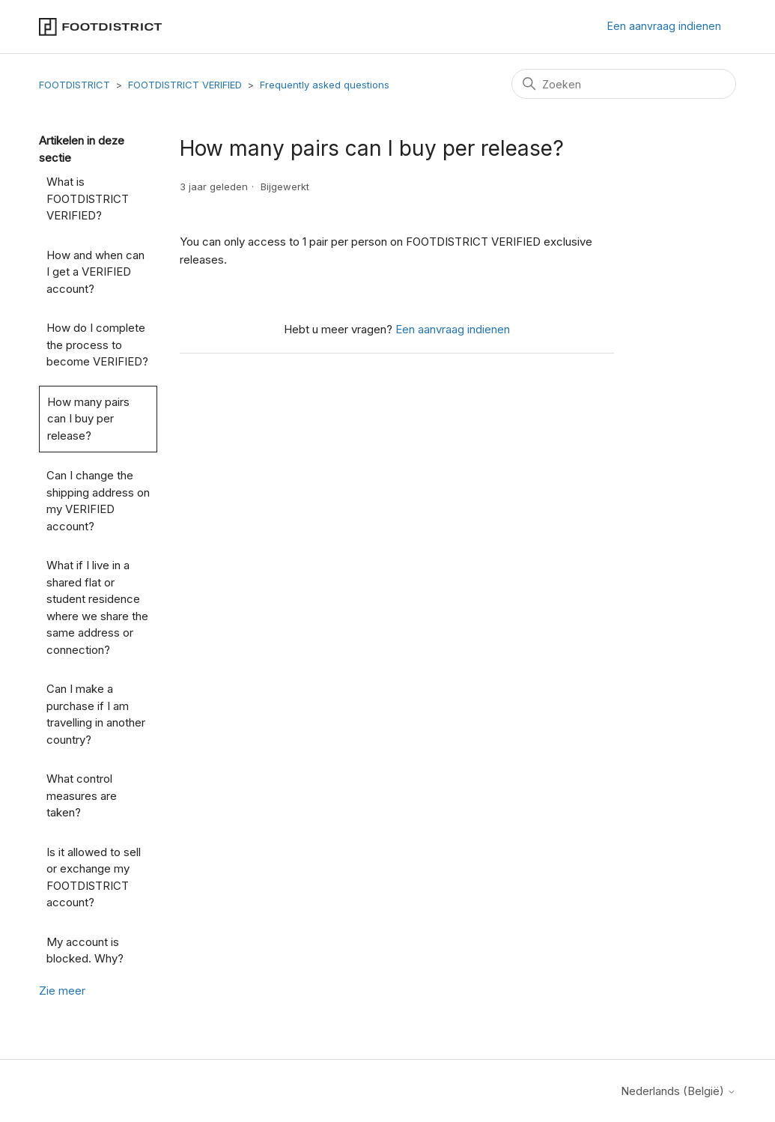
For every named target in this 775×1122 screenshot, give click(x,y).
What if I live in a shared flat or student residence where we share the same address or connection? (97, 607)
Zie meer (62, 990)
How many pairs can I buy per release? (88, 419)
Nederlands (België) (678, 1091)
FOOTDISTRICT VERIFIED (185, 85)
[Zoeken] (623, 84)
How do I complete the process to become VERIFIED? (97, 345)
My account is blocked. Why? (85, 950)
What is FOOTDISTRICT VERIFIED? (87, 198)
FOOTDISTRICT (74, 85)
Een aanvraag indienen (664, 25)
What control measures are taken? (81, 795)
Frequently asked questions (324, 85)
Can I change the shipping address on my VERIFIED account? (98, 500)
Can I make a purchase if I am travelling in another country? (95, 714)
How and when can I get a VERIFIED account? (95, 272)
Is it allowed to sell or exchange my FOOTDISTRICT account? (93, 877)
